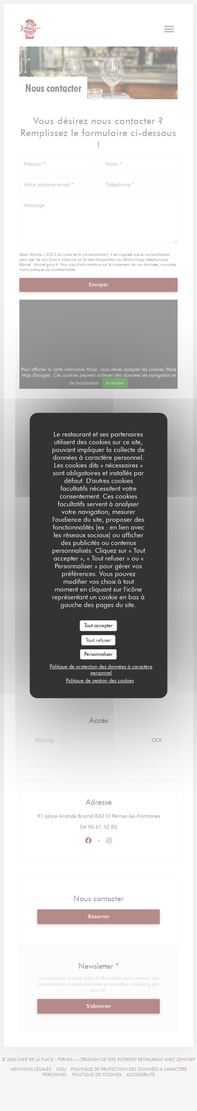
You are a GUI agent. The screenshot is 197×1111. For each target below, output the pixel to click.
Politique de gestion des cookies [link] (100, 680)
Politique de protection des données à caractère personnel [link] (101, 669)
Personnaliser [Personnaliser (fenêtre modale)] (98, 654)
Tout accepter (98, 625)
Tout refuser (98, 640)
